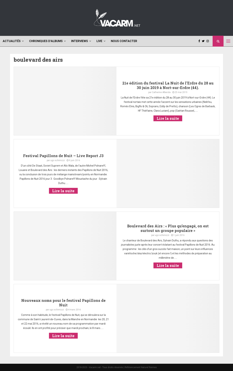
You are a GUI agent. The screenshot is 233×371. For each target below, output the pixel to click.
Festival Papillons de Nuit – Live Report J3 (63, 155)
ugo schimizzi (57, 160)
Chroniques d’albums (46, 41)
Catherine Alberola (161, 92)
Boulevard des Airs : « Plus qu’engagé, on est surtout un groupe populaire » (168, 228)
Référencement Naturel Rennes (141, 367)
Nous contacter (124, 41)
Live (99, 41)
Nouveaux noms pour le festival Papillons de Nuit (63, 302)
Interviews (79, 41)
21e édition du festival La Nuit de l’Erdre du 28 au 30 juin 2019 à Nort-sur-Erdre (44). (168, 85)
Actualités (12, 41)
